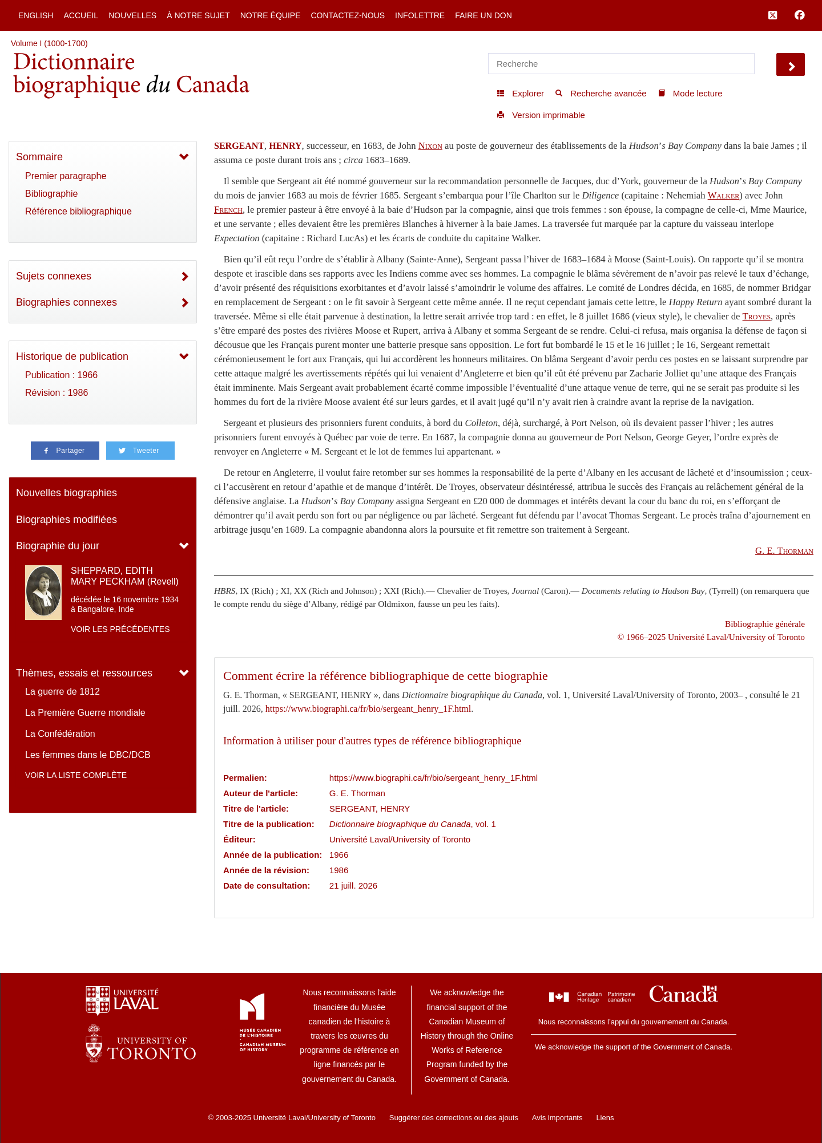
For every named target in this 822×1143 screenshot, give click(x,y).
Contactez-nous (348, 15)
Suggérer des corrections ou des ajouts (453, 1117)
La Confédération (60, 734)
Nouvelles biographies (66, 492)
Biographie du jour (57, 546)
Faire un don (483, 15)
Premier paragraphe (65, 176)
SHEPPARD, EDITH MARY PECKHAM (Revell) (125, 576)
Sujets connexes (53, 276)
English (35, 15)
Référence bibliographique (78, 211)
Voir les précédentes (120, 629)
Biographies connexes (66, 302)
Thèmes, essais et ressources (84, 673)
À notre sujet (198, 15)
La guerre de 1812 (62, 691)
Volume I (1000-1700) (49, 43)
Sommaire (39, 157)
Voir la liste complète (76, 775)
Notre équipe (270, 15)
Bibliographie (51, 193)
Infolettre (420, 15)
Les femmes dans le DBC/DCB (88, 755)
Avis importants (557, 1117)
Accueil (80, 15)
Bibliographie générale (765, 624)
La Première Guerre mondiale (85, 713)
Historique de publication (72, 356)
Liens (605, 1117)
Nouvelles (132, 15)
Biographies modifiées (66, 519)
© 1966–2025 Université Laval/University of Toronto (711, 637)
